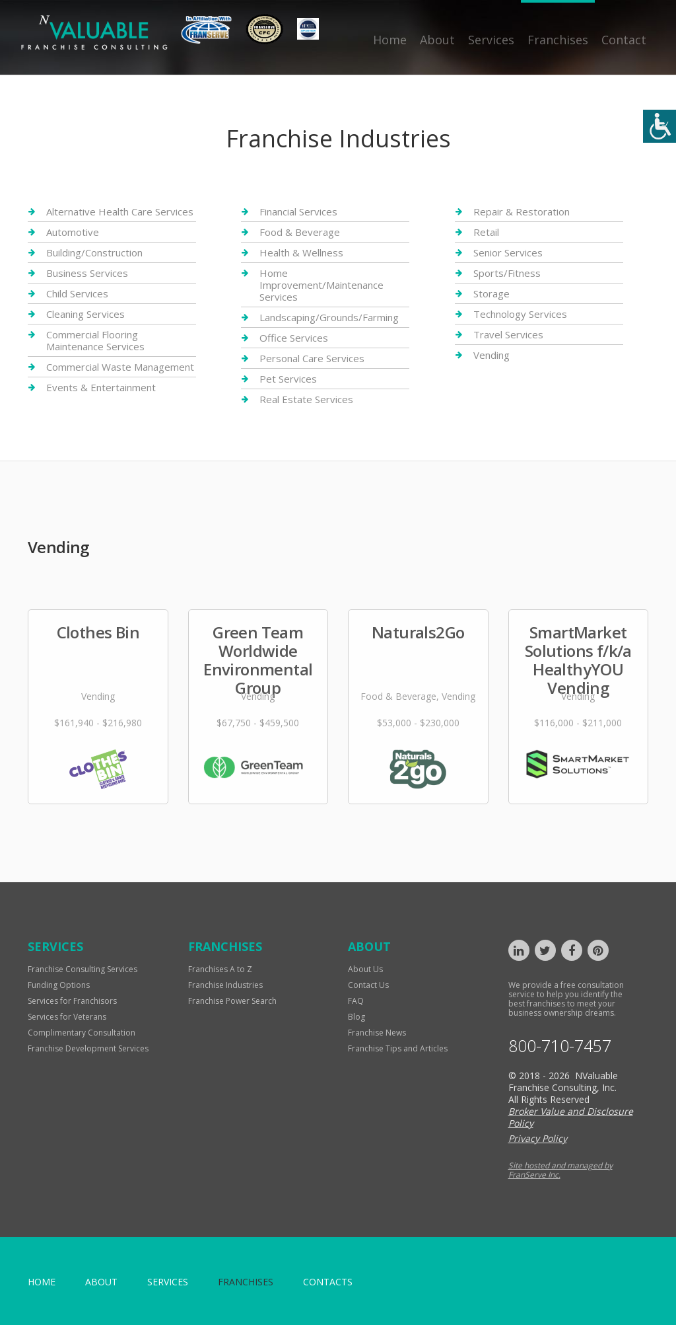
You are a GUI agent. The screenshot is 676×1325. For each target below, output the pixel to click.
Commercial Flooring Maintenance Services (95, 340)
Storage (491, 293)
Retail (486, 232)
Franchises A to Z (220, 969)
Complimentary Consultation (81, 1032)
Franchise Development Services (88, 1048)
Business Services (87, 273)
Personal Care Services (311, 358)
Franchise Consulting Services (82, 969)
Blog (356, 1016)
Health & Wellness (301, 252)
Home (390, 40)
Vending (491, 354)
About (437, 40)
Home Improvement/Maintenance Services (321, 284)
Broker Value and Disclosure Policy (570, 1117)
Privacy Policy (537, 1138)
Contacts (328, 1281)
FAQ (356, 1000)
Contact (623, 40)
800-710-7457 (559, 1046)
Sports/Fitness (507, 273)
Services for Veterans (67, 1016)
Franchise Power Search (232, 1000)
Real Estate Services (306, 399)
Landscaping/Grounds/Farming (329, 317)
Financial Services (298, 212)
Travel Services (508, 334)
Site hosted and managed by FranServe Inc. (560, 1170)
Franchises (557, 40)
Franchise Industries (225, 985)
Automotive (72, 232)
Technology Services (520, 314)
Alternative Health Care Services (119, 212)
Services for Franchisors (72, 1000)
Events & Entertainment (101, 387)
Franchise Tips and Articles (398, 1048)
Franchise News (377, 1032)
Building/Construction (94, 252)
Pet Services (288, 378)
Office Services (293, 337)
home (41, 1281)
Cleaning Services (85, 314)
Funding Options (59, 985)
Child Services (77, 293)
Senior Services (508, 252)
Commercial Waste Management (120, 366)
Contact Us (368, 985)
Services (491, 40)
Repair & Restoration (521, 212)
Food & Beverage (299, 232)
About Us (365, 969)
